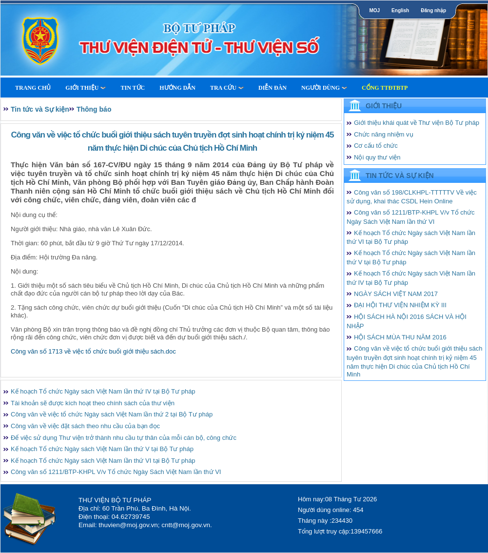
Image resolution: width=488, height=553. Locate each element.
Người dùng (324, 87)
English (400, 10)
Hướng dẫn (177, 87)
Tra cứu (227, 87)
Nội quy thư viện (377, 157)
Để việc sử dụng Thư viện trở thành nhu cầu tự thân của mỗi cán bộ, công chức (123, 437)
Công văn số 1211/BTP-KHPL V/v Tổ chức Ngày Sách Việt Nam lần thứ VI (116, 471)
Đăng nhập (433, 10)
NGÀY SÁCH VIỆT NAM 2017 (396, 293)
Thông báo (94, 109)
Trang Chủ (33, 87)
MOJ (374, 10)
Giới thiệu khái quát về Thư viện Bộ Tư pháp (416, 122)
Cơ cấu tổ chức (376, 145)
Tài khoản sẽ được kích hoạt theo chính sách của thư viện (93, 403)
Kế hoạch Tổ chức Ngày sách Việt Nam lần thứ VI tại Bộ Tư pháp (103, 460)
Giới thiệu (85, 87)
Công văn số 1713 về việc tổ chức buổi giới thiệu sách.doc (93, 351)
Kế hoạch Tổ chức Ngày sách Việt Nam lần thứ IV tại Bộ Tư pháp (103, 391)
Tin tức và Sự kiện (40, 109)
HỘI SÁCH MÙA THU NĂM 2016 (400, 337)
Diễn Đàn (272, 87)
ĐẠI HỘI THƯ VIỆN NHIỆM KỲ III (400, 305)
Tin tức (132, 87)
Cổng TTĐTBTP (385, 87)
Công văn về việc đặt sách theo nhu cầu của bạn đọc (85, 426)
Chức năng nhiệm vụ (383, 134)
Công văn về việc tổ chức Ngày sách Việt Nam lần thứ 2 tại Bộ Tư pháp (112, 414)
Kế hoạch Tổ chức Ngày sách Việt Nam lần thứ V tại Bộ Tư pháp (102, 449)
